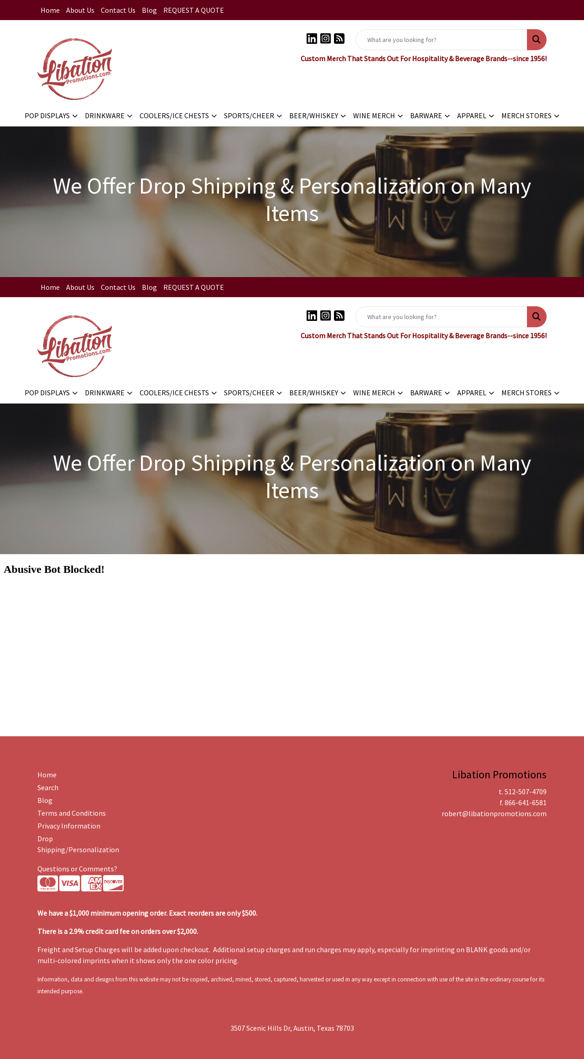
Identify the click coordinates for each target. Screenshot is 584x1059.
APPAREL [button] (471, 115)
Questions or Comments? (77, 868)
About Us (80, 10)
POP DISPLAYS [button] (47, 115)
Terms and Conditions (71, 813)
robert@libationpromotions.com (494, 813)
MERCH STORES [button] (526, 115)
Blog (149, 10)
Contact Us (118, 10)
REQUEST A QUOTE (193, 10)
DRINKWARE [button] (105, 115)
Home (50, 10)
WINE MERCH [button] (374, 115)
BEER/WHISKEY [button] (313, 115)
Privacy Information (68, 825)
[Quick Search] (441, 39)
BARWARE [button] (426, 115)
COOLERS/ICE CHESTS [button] (174, 115)
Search (47, 787)
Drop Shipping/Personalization (75, 844)
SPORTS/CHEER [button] (249, 115)
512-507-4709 (526, 791)
